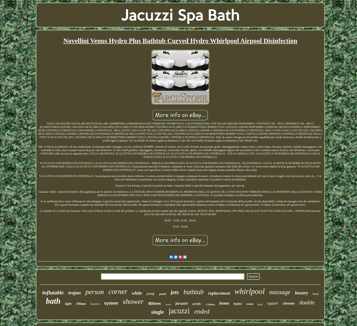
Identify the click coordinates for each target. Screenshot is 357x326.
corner (118, 292)
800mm (154, 304)
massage (280, 292)
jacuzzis (181, 303)
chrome (289, 303)
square (272, 303)
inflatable (53, 293)
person (94, 292)
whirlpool (250, 291)
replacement (219, 293)
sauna (168, 304)
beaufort (94, 304)
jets (175, 292)
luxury (301, 293)
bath (53, 301)
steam (249, 304)
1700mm (210, 304)
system (111, 303)
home (224, 303)
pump (151, 294)
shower (133, 301)
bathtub (194, 292)
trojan (74, 293)
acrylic (196, 304)
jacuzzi (179, 311)
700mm (81, 304)
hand (316, 294)
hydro (238, 304)
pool (260, 304)
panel (162, 294)
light (68, 304)
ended (201, 311)
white (137, 293)
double (307, 302)
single (157, 312)
